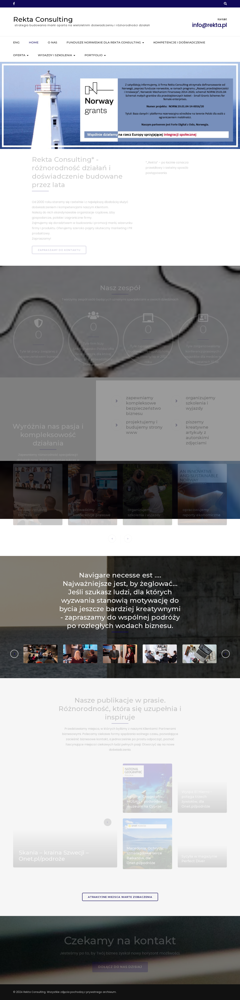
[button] (226, 654)
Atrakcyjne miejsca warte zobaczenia (120, 896)
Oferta (19, 55)
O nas (52, 42)
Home (33, 42)
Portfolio (94, 55)
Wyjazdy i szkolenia (55, 55)
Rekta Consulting (43, 19)
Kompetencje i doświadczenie (179, 42)
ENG (16, 42)
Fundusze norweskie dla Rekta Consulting (104, 42)
